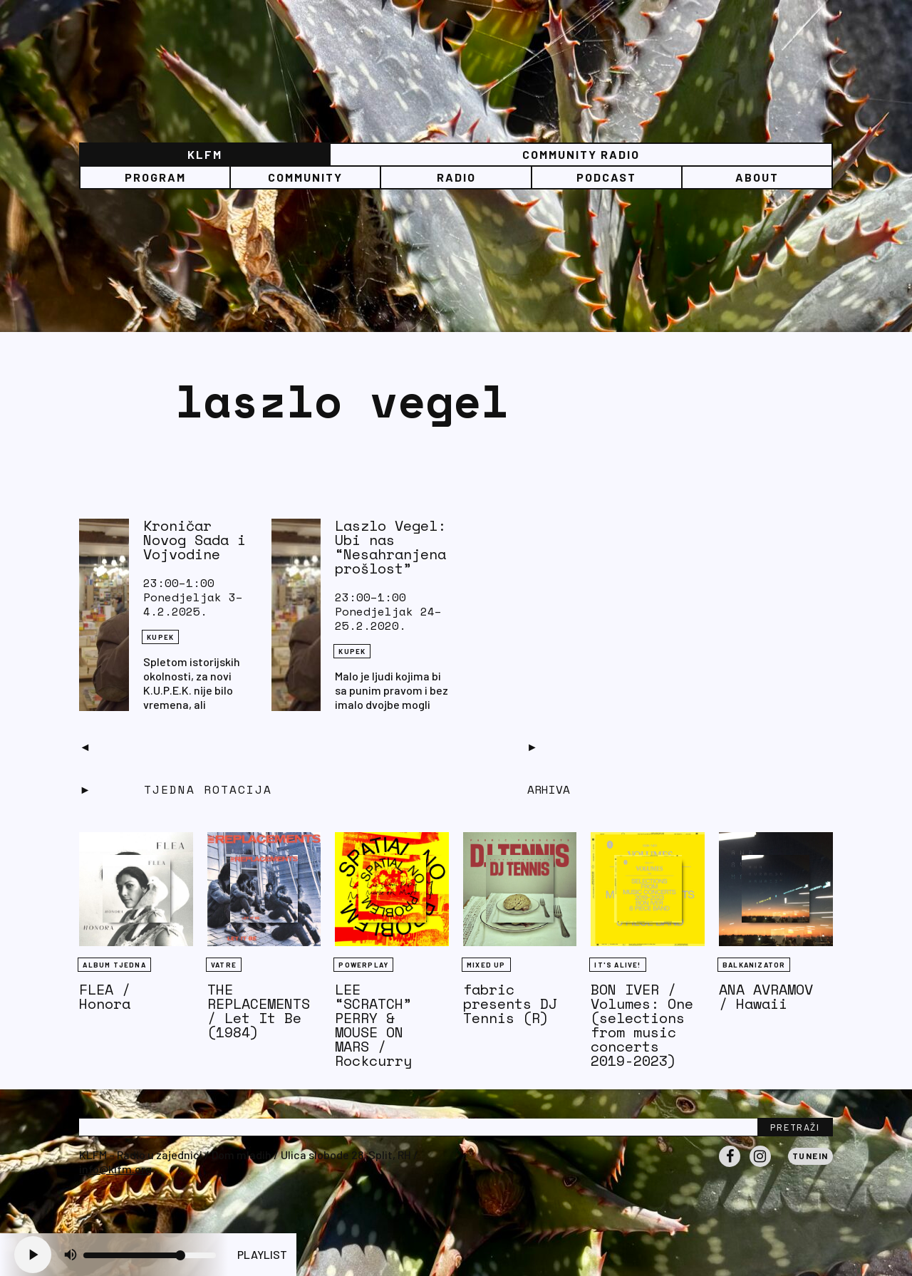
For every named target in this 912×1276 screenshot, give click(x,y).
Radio (456, 177)
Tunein (810, 1156)
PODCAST (606, 177)
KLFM (204, 154)
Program (155, 177)
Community (305, 177)
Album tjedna (114, 964)
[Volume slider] (149, 1255)
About (757, 177)
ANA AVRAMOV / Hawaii (766, 996)
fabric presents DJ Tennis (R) (510, 1003)
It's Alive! (617, 964)
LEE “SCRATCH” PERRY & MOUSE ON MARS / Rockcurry (373, 1025)
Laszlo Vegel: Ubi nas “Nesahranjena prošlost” (390, 547)
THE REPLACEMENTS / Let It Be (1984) (258, 1010)
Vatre (224, 964)
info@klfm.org (115, 1169)
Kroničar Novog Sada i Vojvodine (194, 539)
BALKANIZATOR (753, 964)
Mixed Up (486, 964)
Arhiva (548, 789)
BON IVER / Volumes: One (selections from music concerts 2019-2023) (642, 1025)
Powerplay (363, 964)
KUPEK (160, 637)
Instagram (760, 1166)
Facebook (729, 1166)
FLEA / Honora (104, 996)
